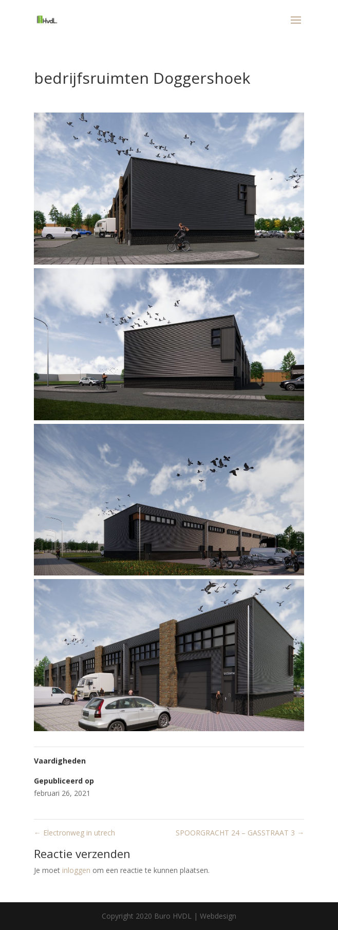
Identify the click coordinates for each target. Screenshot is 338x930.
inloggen (76, 870)
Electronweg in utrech (74, 833)
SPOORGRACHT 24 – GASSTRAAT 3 (240, 833)
